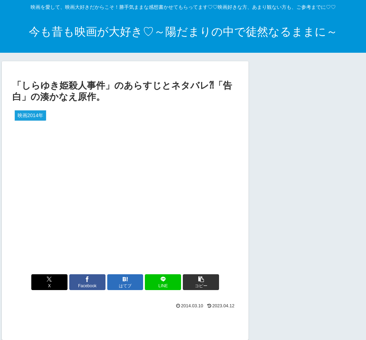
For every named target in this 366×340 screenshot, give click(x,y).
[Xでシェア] (49, 282)
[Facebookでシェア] (87, 282)
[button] (201, 282)
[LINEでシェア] (163, 282)
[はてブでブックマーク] (125, 282)
